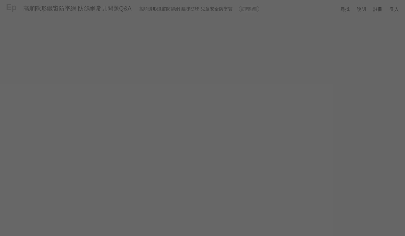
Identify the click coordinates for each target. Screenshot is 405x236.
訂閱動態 (249, 9)
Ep (11, 7)
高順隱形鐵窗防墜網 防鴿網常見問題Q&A (77, 8)
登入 (394, 9)
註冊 (377, 9)
